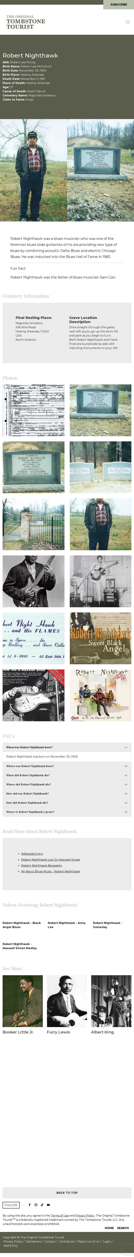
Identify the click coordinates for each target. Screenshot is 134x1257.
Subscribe (118, 4)
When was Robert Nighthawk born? (29, 747)
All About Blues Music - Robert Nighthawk (50, 871)
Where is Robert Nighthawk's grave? (30, 812)
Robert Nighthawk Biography (41, 865)
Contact (50, 1241)
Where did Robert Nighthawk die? (28, 784)
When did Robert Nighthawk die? (28, 775)
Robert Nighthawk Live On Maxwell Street (50, 859)
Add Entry (10, 1245)
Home (109, 1228)
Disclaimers (33, 1241)
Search (123, 1228)
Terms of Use (60, 1215)
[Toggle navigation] (128, 22)
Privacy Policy (85, 1215)
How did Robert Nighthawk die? (27, 803)
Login (107, 1241)
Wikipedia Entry (32, 854)
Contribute (66, 1241)
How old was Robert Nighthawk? (27, 793)
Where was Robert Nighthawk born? (30, 766)
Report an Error (89, 1241)
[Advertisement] (67, 1117)
